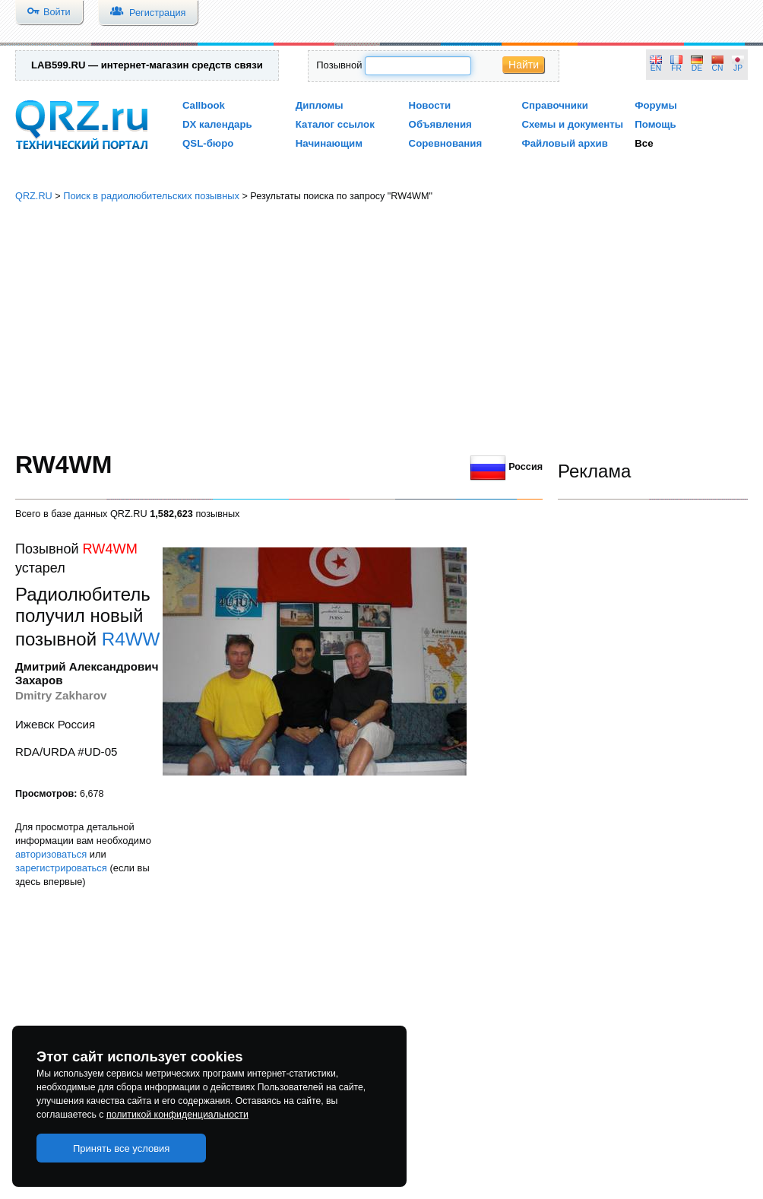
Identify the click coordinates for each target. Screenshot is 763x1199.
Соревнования (446, 143)
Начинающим (329, 143)
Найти (523, 65)
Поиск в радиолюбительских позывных (151, 195)
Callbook (203, 105)
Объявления (440, 124)
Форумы (656, 105)
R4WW (131, 639)
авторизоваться (51, 854)
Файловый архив (564, 143)
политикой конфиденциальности (177, 1114)
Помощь (655, 124)
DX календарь (217, 124)
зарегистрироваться (61, 868)
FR (676, 68)
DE (697, 68)
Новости (430, 105)
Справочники (554, 105)
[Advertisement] (382, 326)
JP (737, 68)
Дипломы (320, 105)
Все (644, 143)
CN (717, 68)
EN (656, 68)
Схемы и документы (572, 124)
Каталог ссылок (335, 124)
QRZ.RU (33, 195)
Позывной (339, 65)
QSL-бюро (207, 143)
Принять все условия (121, 1148)
